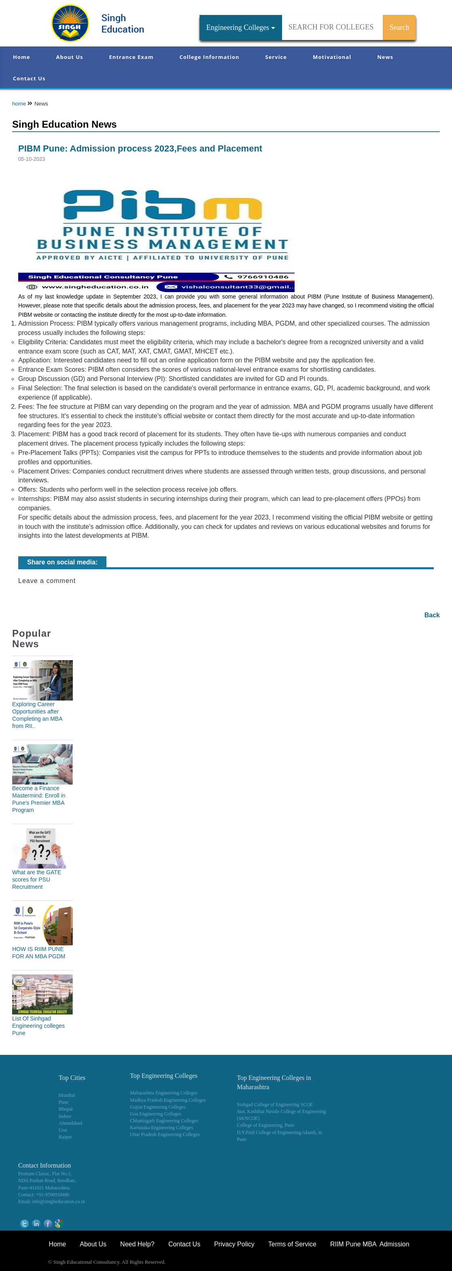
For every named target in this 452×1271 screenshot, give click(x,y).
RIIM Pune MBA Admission (370, 1244)
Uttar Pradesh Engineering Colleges (164, 1134)
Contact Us (29, 78)
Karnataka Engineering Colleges (161, 1127)
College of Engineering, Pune (265, 1125)
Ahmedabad (70, 1123)
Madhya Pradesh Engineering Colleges (168, 1100)
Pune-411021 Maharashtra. (44, 1188)
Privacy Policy (234, 1244)
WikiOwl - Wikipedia (418, 1262)
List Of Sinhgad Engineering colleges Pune (38, 1025)
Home (21, 57)
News (385, 57)
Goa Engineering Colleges (155, 1114)
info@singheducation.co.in (58, 1201)
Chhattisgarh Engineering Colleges (164, 1121)
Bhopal (66, 1109)
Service (276, 57)
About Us (69, 57)
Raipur (65, 1137)
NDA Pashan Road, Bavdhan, (47, 1180)
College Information (210, 57)
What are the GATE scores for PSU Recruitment (36, 879)
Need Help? (138, 1244)
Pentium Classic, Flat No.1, (45, 1173)
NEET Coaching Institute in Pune (346, 1262)
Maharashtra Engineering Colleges (163, 1093)
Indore (65, 1116)
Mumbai (67, 1095)
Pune (63, 1102)
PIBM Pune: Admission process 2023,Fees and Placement (140, 148)
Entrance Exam (131, 57)
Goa (63, 1130)
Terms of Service (292, 1244)
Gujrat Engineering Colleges (157, 1107)
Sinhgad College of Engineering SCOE (275, 1104)
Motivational (332, 57)
